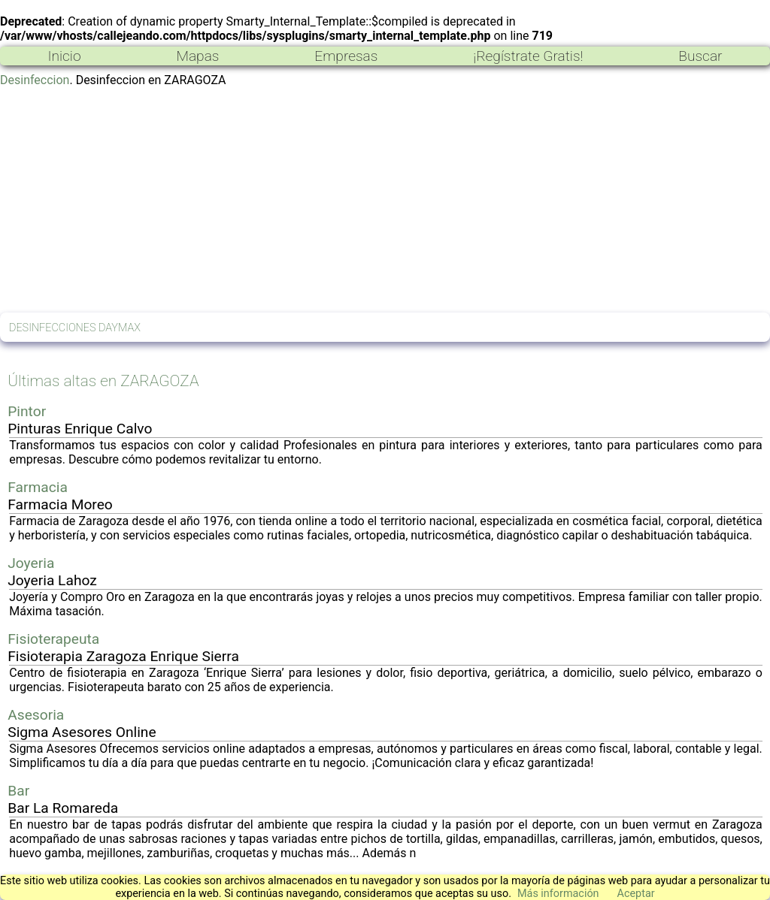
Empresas (345, 56)
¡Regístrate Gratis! (528, 56)
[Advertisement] (385, 200)
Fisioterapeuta (53, 639)
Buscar (700, 56)
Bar (18, 790)
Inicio (63, 56)
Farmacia (38, 487)
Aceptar (636, 893)
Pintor (27, 411)
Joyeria (31, 563)
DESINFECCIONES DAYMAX (75, 328)
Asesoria (36, 714)
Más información (558, 893)
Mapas (197, 56)
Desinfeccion (34, 80)
